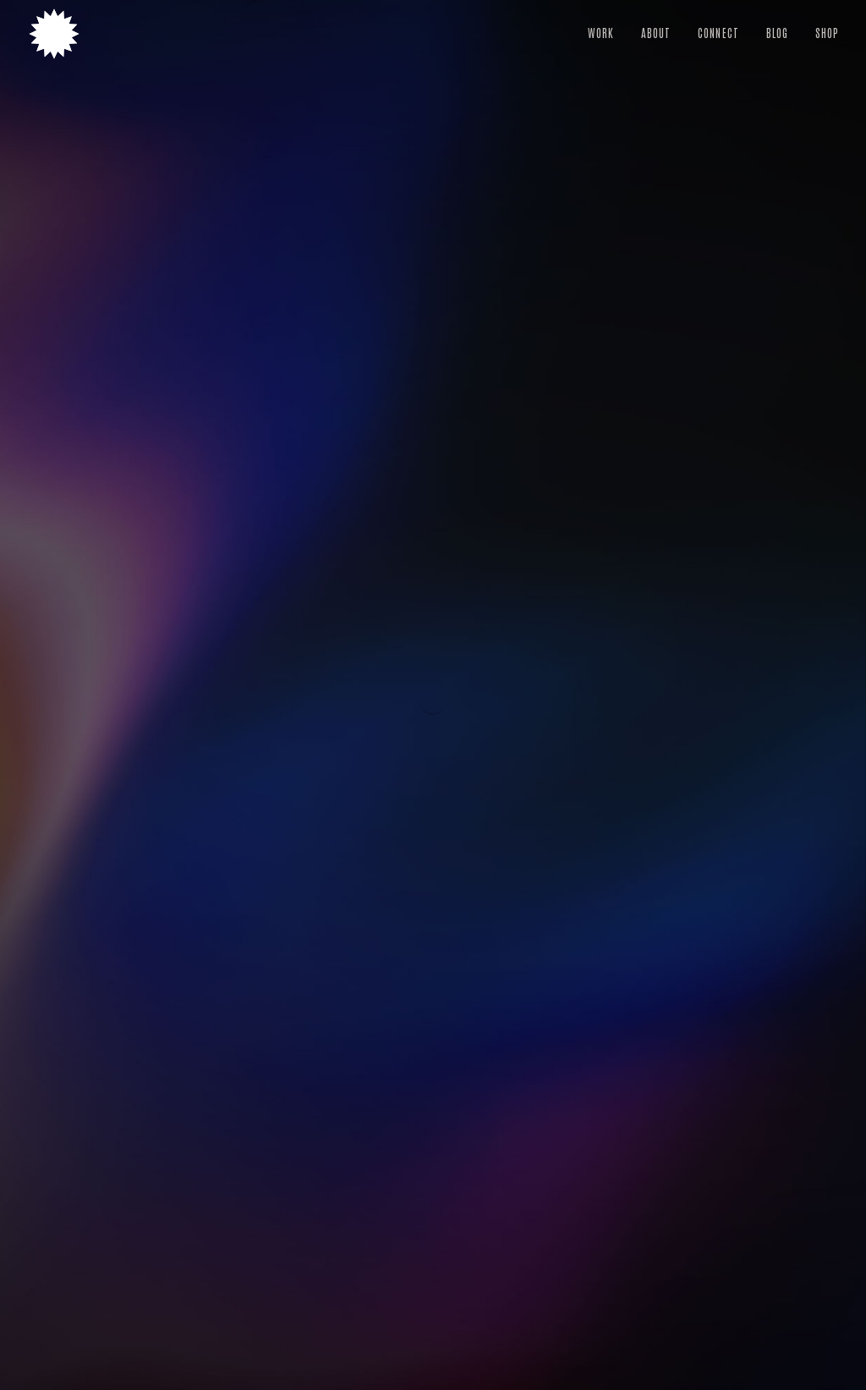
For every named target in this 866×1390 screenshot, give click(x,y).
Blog (777, 32)
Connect (718, 32)
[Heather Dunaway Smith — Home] (54, 34)
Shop (827, 32)
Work (601, 32)
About (656, 32)
